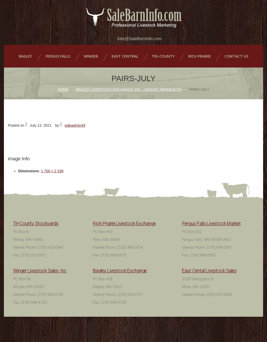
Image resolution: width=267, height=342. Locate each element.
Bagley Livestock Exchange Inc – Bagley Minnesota (129, 89)
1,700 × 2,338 (52, 171)
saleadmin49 (74, 125)
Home (63, 89)
